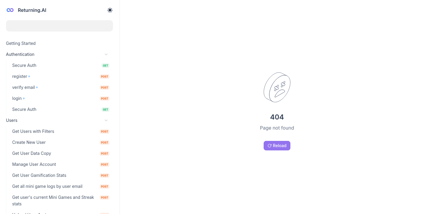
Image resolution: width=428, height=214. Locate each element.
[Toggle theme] (110, 10)
